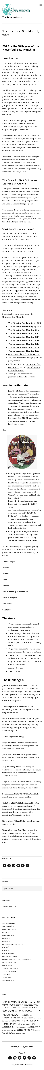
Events (4, 938)
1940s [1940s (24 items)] (21, 1015)
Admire (4, 932)
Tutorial (4, 977)
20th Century (6, 929)
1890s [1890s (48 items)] (21, 1011)
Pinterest (19, 1059)
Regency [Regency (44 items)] (35, 1026)
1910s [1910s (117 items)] (36, 1011)
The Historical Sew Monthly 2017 (23, 337)
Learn (4, 947)
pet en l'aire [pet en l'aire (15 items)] (26, 1027)
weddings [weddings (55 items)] (8, 1032)
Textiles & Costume (9, 968)
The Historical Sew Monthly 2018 (23, 340)
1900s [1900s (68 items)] (28, 1011)
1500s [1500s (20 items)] (26, 1005)
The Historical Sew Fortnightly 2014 (24, 326)
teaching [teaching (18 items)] (13, 1030)
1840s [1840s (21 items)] (24, 1008)
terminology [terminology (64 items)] (24, 1029)
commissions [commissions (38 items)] (9, 1017)
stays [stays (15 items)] (8, 1030)
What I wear (6, 980)
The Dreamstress (12, 17)
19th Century (6, 926)
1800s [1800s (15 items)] (10, 1008)
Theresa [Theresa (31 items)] (36, 1030)
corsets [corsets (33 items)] (20, 1018)
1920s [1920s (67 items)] (6, 1014)
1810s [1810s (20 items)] (15, 1008)
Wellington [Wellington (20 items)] (17, 1033)
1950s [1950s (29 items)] (26, 1015)
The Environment (8, 971)
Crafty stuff (6, 935)
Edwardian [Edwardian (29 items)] (28, 1018)
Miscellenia (6, 953)
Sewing (4, 965)
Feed (29, 1059)
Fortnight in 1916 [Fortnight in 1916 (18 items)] (7, 1021)
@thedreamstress (17, 534)
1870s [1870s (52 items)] (5, 1011)
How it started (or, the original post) (24, 354)
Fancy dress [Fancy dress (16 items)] (37, 1018)
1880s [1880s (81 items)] (13, 1011)
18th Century (6, 923)
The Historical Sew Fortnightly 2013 (24, 323)
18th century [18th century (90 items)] (26, 1001)
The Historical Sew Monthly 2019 (23, 344)
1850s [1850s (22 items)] (28, 1008)
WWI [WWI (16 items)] (23, 1033)
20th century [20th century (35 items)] (17, 1005)
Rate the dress (7, 956)
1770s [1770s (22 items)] (35, 1005)
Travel (4, 974)
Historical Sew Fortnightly (11, 944)
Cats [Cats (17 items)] (31, 1015)
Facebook (10, 1059)
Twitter (24, 1059)
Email (34, 1059)
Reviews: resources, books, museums (15, 959)
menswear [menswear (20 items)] (26, 1024)
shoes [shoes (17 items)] (4, 1030)
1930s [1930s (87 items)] (14, 1014)
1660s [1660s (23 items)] (30, 1005)
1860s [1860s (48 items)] (34, 1007)
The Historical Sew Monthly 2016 (23, 333)
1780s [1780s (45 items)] (5, 1007)
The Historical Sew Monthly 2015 (23, 330)
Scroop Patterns (7, 962)
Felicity (4, 941)
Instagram (15, 1059)
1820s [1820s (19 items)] (19, 1008)
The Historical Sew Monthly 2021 (23, 351)
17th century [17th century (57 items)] (9, 1001)
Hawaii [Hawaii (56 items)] (17, 1020)
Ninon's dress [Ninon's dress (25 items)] (17, 1027)
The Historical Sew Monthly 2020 (24, 347)
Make (4, 950)
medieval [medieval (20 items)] (19, 1024)
